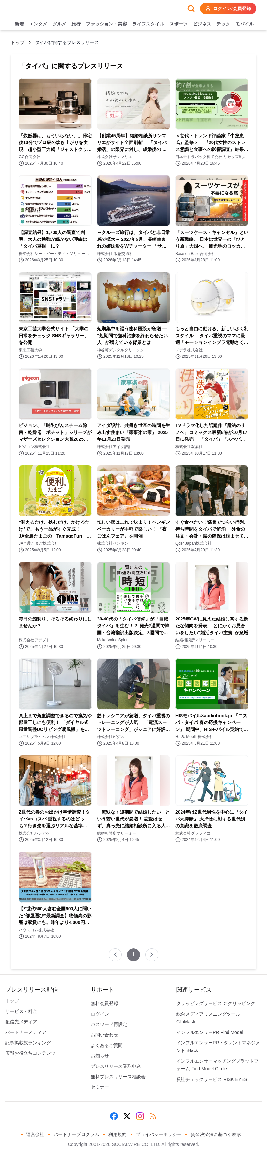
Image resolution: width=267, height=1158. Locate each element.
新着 (19, 24)
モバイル (244, 24)
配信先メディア (21, 1021)
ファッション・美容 (106, 24)
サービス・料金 (21, 1011)
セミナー (100, 1087)
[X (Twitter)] (127, 1116)
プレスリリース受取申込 (116, 1066)
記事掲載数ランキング (28, 1042)
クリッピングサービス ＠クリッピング (215, 1003)
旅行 (76, 24)
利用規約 (117, 1134)
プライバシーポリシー (158, 1134)
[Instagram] (140, 1116)
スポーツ (178, 24)
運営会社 (35, 1134)
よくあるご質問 (107, 1045)
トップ (17, 42)
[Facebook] (114, 1116)
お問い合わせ (104, 1034)
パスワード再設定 (109, 1024)
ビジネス (202, 24)
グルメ (59, 24)
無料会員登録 (104, 1003)
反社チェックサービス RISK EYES (211, 1079)
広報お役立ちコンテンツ (30, 1053)
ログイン (100, 1014)
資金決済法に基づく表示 (216, 1134)
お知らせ (100, 1055)
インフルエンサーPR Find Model (209, 1032)
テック (223, 24)
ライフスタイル (148, 24)
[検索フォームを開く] (191, 8)
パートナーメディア (25, 1032)
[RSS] (153, 1116)
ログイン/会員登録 (228, 8)
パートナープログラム (76, 1134)
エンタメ (38, 24)
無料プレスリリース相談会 (118, 1076)
